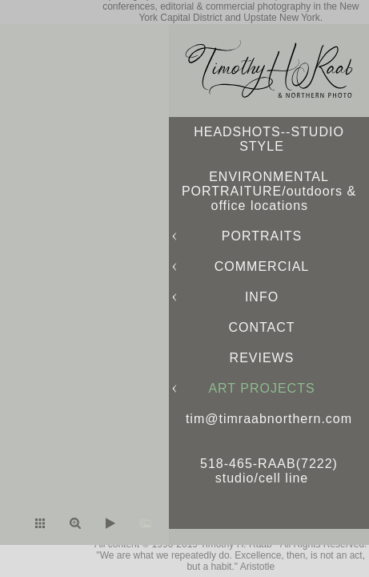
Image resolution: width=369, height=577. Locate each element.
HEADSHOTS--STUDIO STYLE (269, 139)
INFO (262, 297)
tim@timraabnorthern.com (269, 419)
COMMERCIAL (262, 266)
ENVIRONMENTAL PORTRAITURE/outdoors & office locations (269, 191)
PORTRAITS (262, 236)
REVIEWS (262, 358)
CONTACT (261, 327)
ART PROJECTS (261, 388)
